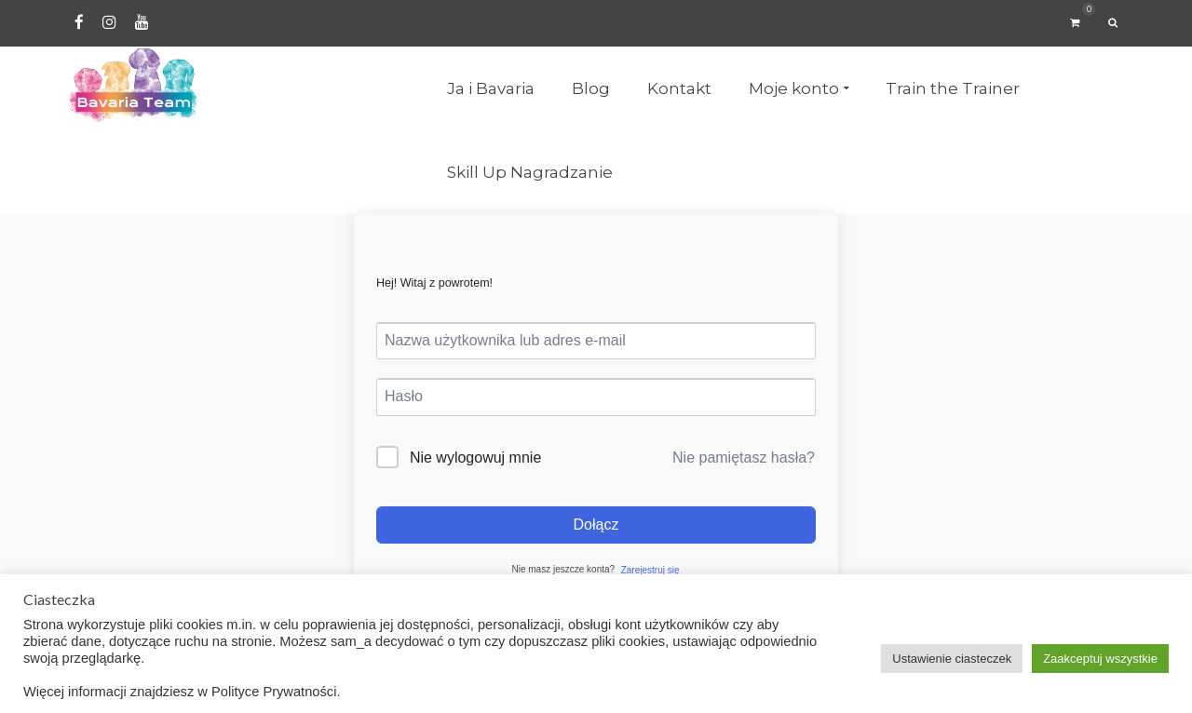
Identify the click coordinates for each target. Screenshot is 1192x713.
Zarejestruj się (650, 570)
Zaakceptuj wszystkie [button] (1100, 659)
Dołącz (596, 524)
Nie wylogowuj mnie (475, 457)
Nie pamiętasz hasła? (743, 457)
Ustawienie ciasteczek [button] (951, 659)
